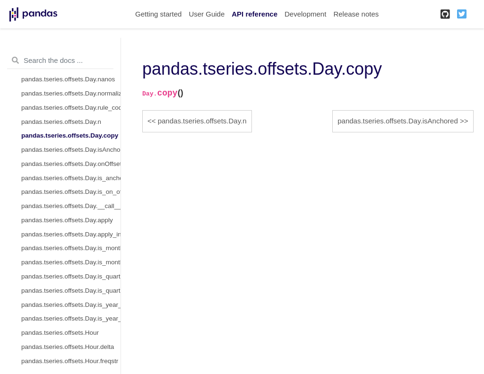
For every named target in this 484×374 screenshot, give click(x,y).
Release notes (356, 14)
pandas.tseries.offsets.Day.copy (69, 135)
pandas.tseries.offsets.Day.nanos (68, 79)
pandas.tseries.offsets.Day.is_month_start (71, 248)
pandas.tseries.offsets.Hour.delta (67, 346)
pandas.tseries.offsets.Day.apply (67, 220)
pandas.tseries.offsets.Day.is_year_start (71, 304)
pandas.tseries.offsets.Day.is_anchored (71, 178)
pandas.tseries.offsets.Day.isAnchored (71, 149)
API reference (254, 14)
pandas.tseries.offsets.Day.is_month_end (71, 262)
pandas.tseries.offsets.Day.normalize (71, 93)
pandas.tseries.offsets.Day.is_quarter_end (71, 290)
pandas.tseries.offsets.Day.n (61, 121)
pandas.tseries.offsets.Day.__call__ (71, 205)
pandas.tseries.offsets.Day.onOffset (71, 163)
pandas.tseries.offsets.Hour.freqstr (69, 361)
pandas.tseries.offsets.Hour (60, 332)
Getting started (158, 14)
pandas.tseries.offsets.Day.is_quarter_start (71, 276)
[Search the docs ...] (60, 60)
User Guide (207, 14)
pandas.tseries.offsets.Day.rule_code (71, 107)
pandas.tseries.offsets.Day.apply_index (71, 234)
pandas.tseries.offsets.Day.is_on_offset (71, 191)
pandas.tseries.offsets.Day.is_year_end (71, 318)
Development (305, 14)
